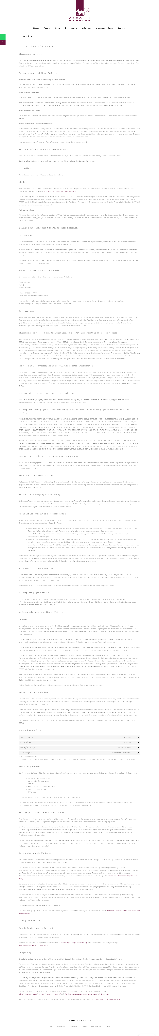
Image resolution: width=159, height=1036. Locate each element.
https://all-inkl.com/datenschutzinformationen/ (60, 191)
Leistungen (71, 28)
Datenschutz (61, 1027)
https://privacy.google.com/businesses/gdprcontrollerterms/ (40, 994)
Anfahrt (108, 1027)
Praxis (47, 28)
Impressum (73, 1027)
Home (36, 28)
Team (58, 28)
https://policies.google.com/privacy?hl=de (33, 945)
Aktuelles (87, 28)
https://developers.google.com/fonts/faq (73, 942)
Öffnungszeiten (96, 1027)
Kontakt (122, 28)
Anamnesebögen (104, 28)
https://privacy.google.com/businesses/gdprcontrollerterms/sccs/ (86, 994)
